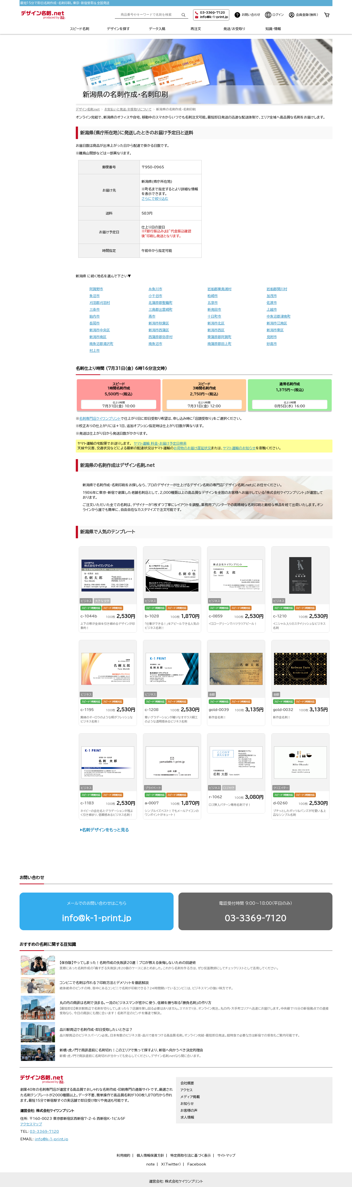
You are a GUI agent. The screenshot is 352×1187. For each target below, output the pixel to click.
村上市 (94, 350)
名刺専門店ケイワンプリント (100, 418)
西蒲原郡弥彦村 (161, 337)
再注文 (196, 29)
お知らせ (187, 1085)
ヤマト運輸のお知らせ (239, 448)
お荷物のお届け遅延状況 (192, 448)
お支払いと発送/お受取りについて (128, 109)
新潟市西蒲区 (159, 330)
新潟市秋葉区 (159, 323)
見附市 (272, 337)
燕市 (152, 316)
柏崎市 (213, 296)
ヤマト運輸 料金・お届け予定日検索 (160, 443)
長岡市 (94, 323)
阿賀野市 (96, 289)
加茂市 (272, 296)
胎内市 (94, 316)
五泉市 (213, 302)
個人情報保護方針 (150, 1136)
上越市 (272, 309)
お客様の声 (189, 1091)
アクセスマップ (31, 1105)
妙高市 (272, 343)
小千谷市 (155, 296)
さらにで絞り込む (155, 198)
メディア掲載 (190, 1078)
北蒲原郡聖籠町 (161, 302)
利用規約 (123, 1136)
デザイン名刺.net (88, 109)
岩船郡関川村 (277, 289)
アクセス (186, 1071)
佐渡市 (272, 302)
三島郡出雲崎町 (161, 309)
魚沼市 (94, 296)
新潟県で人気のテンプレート (107, 531)
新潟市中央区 (99, 330)
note (150, 1145)
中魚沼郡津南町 (279, 316)
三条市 (94, 309)
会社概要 (187, 1064)
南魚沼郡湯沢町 (101, 343)
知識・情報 (273, 29)
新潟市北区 (216, 323)
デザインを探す (118, 29)
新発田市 (214, 309)
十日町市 (214, 316)
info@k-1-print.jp (214, 17)
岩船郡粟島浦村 (219, 289)
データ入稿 (157, 29)
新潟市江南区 (277, 323)
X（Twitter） (171, 1145)
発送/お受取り (234, 29)
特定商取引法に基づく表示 (190, 1136)
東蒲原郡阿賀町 (219, 337)
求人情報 (187, 1098)
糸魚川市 (155, 289)
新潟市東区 (275, 330)
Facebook (196, 1145)
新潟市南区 (98, 337)
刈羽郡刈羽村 (99, 302)
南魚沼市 (155, 343)
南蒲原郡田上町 (219, 343)
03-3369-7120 (255, 899)
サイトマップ (226, 1136)
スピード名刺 (79, 29)
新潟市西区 (216, 330)
